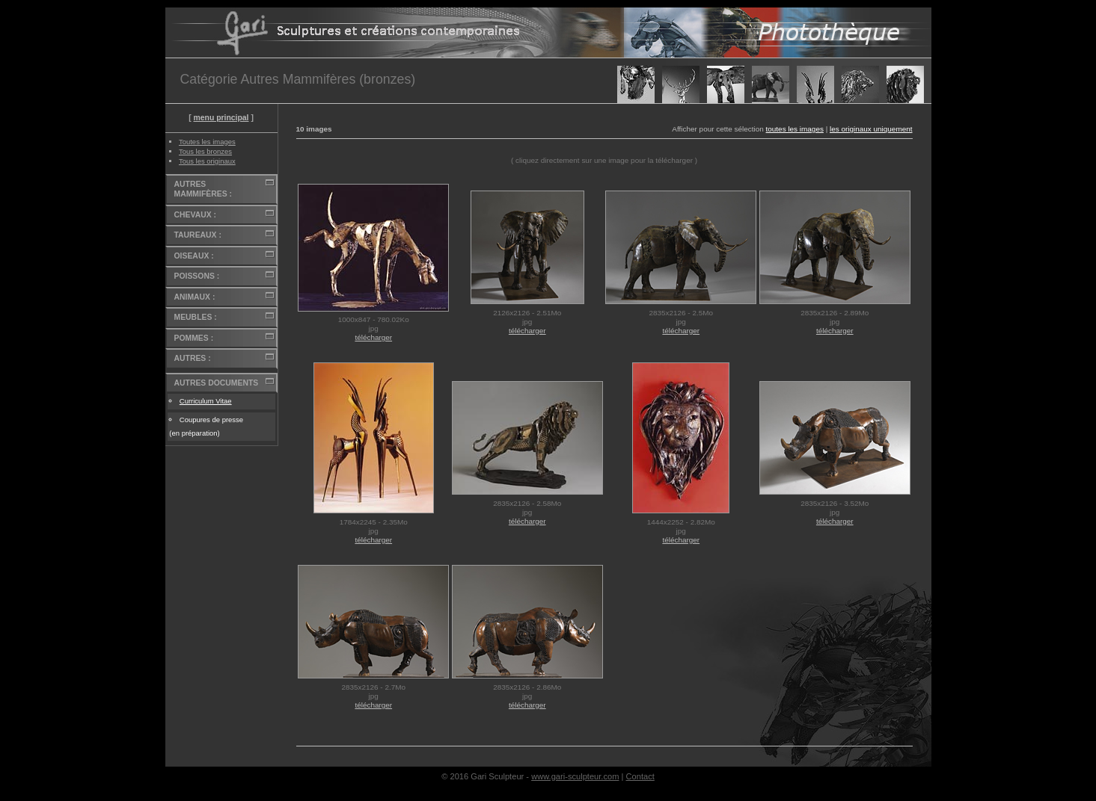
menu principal (220, 118)
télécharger (373, 337)
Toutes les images (207, 141)
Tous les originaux (207, 161)
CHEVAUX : (195, 215)
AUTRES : (192, 358)
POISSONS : (197, 276)
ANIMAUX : (194, 297)
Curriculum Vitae (206, 401)
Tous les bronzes (205, 151)
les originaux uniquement (871, 129)
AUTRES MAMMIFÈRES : (203, 189)
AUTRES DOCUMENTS (216, 383)
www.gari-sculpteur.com (575, 776)
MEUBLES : (195, 317)
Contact (640, 776)
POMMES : (194, 338)
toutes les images (795, 129)
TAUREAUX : (197, 235)
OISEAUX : (194, 256)
